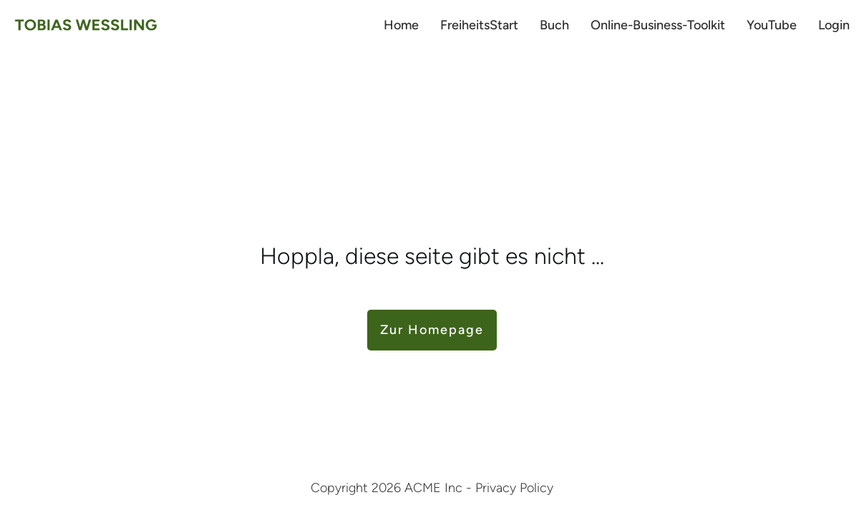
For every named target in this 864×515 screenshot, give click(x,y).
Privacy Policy (514, 488)
